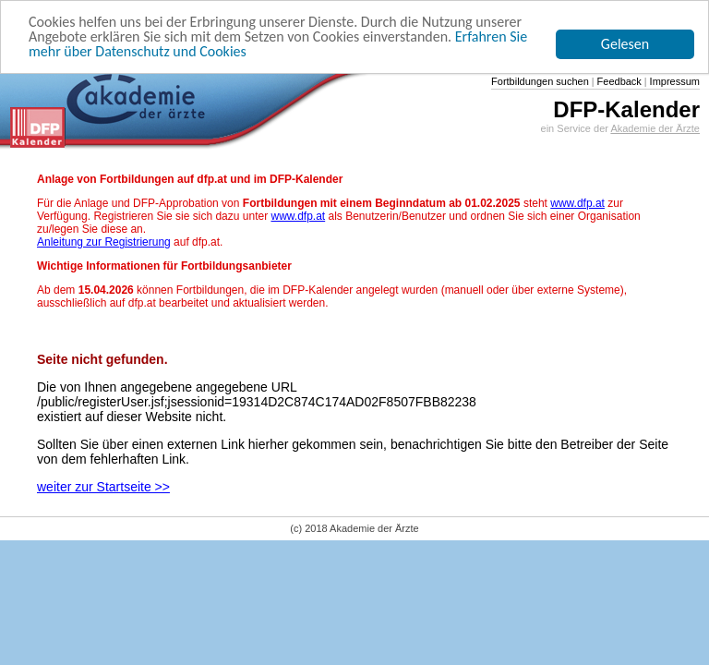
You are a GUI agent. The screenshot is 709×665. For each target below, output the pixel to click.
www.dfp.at (577, 203)
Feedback (618, 81)
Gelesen (625, 44)
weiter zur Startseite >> (103, 486)
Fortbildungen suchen (540, 81)
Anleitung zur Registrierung (104, 242)
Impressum (673, 81)
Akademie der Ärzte (655, 128)
